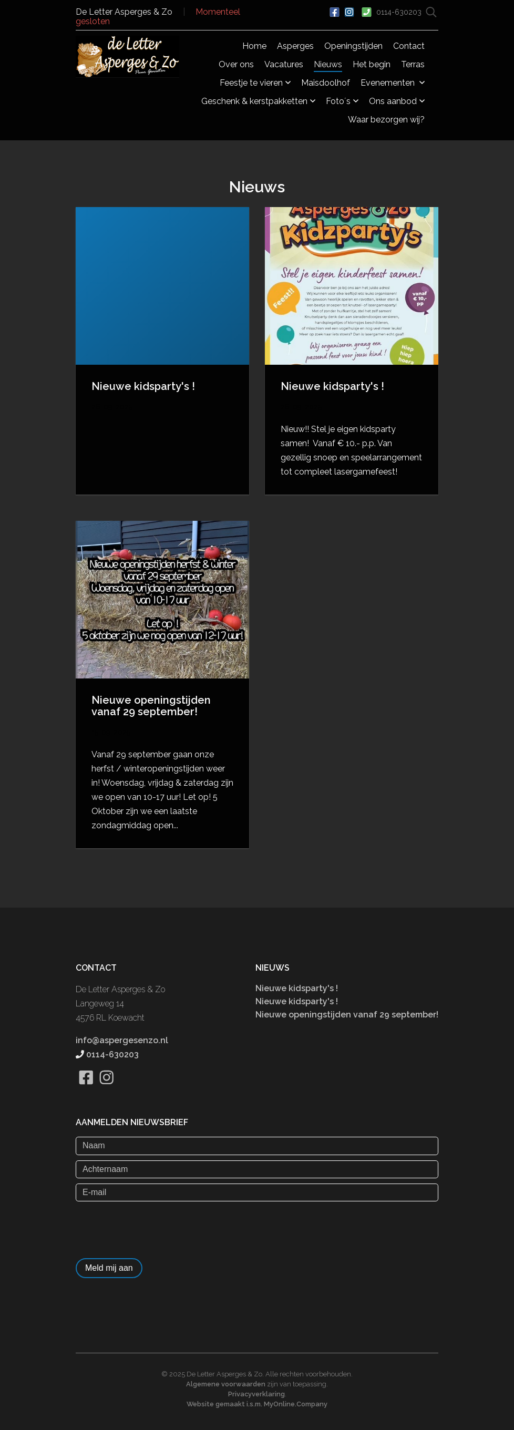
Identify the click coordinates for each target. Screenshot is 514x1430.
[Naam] (257, 1146)
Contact (409, 46)
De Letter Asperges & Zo (124, 12)
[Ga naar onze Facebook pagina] (334, 11)
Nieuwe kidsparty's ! (296, 988)
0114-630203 (400, 12)
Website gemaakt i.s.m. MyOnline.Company (257, 1404)
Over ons (236, 64)
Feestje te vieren (255, 83)
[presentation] (155, 1227)
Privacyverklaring (256, 1394)
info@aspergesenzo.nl (122, 1040)
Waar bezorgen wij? (386, 120)
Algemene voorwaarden (225, 1384)
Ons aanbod (397, 101)
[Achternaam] (257, 1169)
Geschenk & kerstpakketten (258, 101)
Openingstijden (353, 46)
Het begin (371, 64)
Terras (413, 64)
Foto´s (342, 101)
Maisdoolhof (325, 83)
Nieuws (328, 64)
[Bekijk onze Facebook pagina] (86, 1090)
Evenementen (393, 83)
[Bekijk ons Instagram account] (349, 11)
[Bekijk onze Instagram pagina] (106, 1090)
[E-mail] (257, 1192)
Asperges (295, 46)
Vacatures (283, 64)
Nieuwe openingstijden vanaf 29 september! (346, 1015)
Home (254, 46)
